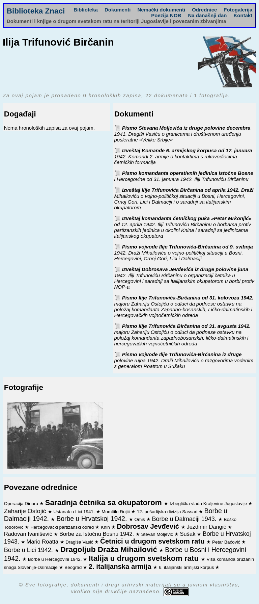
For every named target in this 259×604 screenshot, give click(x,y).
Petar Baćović (226, 542)
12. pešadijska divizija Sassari (168, 511)
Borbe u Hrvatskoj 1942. (92, 518)
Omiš (140, 519)
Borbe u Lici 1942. (29, 550)
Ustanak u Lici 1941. (74, 511)
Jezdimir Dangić (207, 527)
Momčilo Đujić (116, 511)
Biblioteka (86, 9)
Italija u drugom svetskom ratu (145, 558)
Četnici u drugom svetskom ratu (153, 541)
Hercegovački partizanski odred (62, 527)
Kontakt (242, 15)
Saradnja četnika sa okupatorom (104, 502)
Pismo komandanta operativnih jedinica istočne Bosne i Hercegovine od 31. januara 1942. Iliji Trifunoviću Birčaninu (183, 176)
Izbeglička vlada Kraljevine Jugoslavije (209, 503)
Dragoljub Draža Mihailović (110, 549)
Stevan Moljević (157, 534)
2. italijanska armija (121, 566)
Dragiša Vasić (79, 542)
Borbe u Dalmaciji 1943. (185, 519)
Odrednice (204, 9)
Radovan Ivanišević (29, 534)
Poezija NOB (166, 15)
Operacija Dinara (21, 503)
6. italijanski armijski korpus (187, 567)
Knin (106, 527)
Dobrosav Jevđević (149, 526)
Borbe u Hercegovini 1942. (55, 559)
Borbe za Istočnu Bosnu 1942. (97, 534)
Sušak (188, 534)
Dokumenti (118, 9)
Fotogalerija (238, 9)
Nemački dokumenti (161, 9)
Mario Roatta (43, 542)
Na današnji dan (207, 15)
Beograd (73, 567)
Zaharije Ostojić (26, 511)
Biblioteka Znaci (36, 11)
